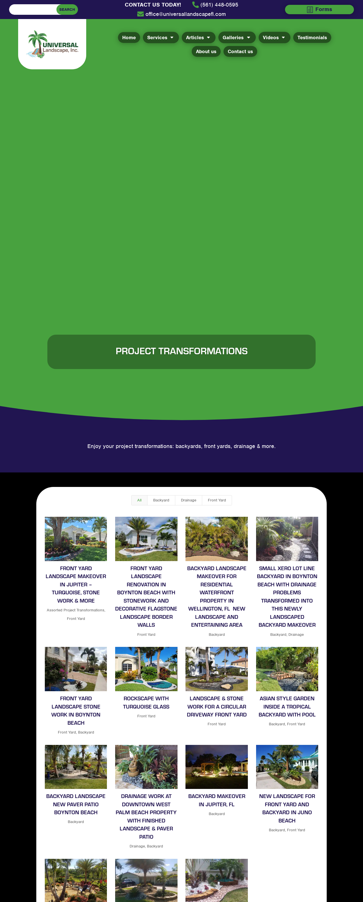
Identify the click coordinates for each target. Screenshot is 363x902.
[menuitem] (153, 5)
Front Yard (217, 500)
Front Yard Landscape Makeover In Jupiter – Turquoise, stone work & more (76, 584)
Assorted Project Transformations (75, 610)
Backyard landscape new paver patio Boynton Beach (75, 804)
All (139, 500)
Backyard (161, 500)
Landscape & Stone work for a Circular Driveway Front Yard (216, 706)
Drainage (188, 500)
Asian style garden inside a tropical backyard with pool (286, 706)
